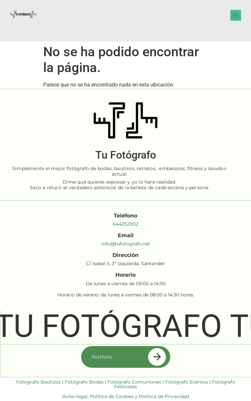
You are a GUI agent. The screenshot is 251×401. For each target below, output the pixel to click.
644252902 (125, 224)
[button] (235, 15)
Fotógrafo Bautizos (38, 382)
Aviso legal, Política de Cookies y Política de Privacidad (125, 396)
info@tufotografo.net (125, 244)
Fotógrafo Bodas (84, 382)
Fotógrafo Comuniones (134, 382)
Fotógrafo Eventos (186, 382)
